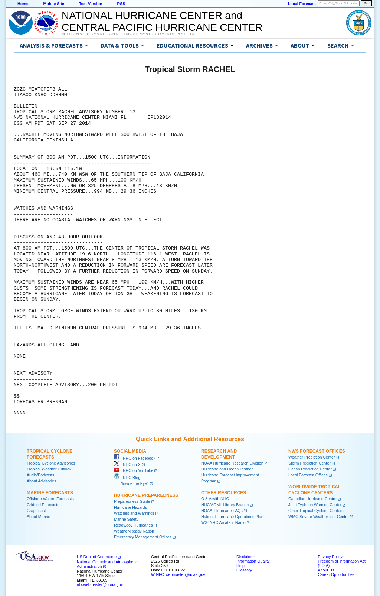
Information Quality (252, 561)
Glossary (244, 570)
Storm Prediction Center (309, 463)
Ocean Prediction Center (310, 469)
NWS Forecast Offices (316, 451)
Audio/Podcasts (40, 475)
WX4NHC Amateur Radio (223, 522)
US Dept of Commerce (97, 556)
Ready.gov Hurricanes (133, 525)
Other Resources (223, 492)
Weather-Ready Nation (134, 531)
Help (240, 565)
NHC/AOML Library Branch (225, 504)
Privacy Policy (330, 556)
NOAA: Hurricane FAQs (222, 510)
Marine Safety (126, 519)
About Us (326, 570)
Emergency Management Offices (142, 537)
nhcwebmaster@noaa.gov (100, 584)
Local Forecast (302, 3)
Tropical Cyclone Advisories (51, 463)
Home (23, 3)
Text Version (90, 3)
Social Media (130, 451)
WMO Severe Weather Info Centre (318, 516)
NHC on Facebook (134, 458)
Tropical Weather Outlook (49, 469)
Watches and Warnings (134, 513)
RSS (121, 3)
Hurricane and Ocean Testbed (227, 469)
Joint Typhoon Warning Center (314, 504)
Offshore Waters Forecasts (50, 498)
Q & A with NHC (215, 498)
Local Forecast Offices (308, 475)
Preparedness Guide (132, 501)
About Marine (38, 516)
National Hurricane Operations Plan (232, 516)
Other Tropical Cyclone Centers (316, 510)
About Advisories (41, 481)
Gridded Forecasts (43, 504)
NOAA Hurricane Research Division (232, 463)
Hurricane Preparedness (146, 495)
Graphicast (36, 510)
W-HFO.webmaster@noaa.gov (178, 574)
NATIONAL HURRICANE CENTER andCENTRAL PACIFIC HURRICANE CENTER (162, 21)
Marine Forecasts (50, 492)
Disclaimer (245, 556)
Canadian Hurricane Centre (312, 498)
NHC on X (127, 464)
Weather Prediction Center (311, 457)
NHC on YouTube (133, 470)
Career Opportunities (336, 574)
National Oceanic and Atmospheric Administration (128, 34)
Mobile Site (53, 3)
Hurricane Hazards (130, 507)
